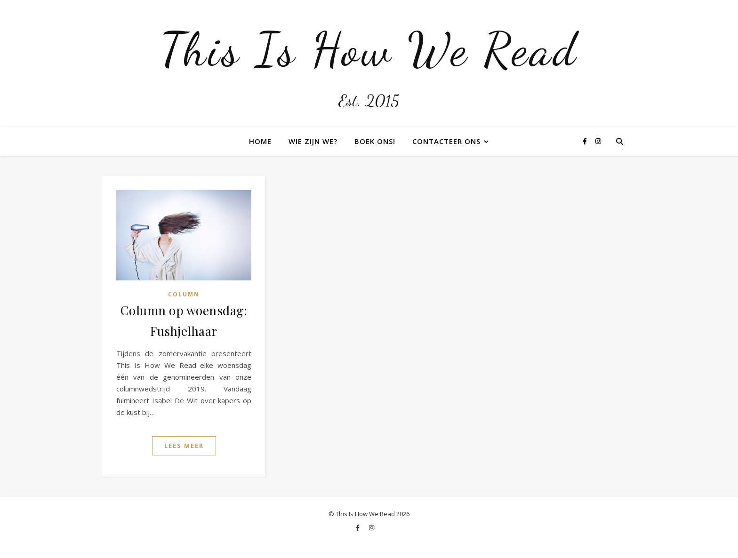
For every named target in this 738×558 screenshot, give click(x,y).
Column (184, 294)
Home (260, 141)
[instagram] (598, 140)
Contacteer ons (446, 141)
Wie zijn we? (313, 141)
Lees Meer (184, 445)
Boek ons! (374, 141)
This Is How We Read (369, 49)
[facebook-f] (586, 140)
